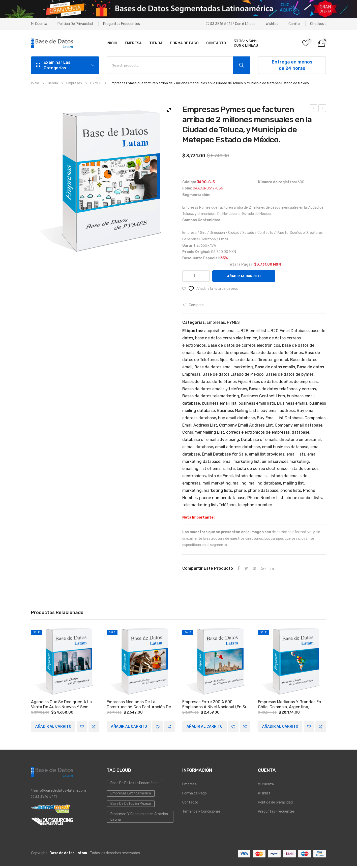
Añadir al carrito (244, 276)
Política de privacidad (75, 24)
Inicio (35, 83)
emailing (190, 468)
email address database (237, 446)
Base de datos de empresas (222, 352)
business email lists (257, 403)
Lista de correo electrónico (262, 468)
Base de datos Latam (68, 853)
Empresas (74, 83)
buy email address (277, 410)
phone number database (222, 497)
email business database (285, 446)
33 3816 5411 (45, 796)
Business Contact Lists (263, 396)
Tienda (52, 83)
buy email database (236, 417)
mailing (240, 483)
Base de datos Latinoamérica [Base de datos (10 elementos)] (134, 783)
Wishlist (272, 24)
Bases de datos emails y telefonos (214, 389)
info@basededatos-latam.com (60, 790)
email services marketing (285, 461)
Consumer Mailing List (203, 432)
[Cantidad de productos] (196, 276)
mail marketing (216, 483)
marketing (192, 490)
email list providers (266, 454)
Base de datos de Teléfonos (276, 352)
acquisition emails (221, 330)
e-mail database (197, 446)
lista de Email (220, 475)
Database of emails (259, 439)
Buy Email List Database (280, 417)
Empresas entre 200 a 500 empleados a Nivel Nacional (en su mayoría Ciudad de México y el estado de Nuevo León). (215, 704)
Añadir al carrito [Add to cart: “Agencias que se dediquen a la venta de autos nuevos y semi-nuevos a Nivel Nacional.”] (53, 726)
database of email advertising (210, 439)
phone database (263, 490)
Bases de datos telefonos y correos (282, 389)
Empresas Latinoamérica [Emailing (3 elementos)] (130, 793)
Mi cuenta (39, 24)
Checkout (318, 24)
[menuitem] (112, 43)
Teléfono (227, 504)
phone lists (290, 490)
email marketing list (241, 461)
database (300, 432)
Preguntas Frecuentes (121, 24)
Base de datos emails (275, 367)
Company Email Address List (246, 425)
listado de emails (250, 475)
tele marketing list (199, 504)
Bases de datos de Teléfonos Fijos (214, 381)
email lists (295, 454)
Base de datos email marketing (223, 367)
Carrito (294, 24)
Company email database (298, 425)
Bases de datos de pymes (289, 374)
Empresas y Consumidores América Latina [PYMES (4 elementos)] (139, 817)
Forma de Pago (194, 793)
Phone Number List (265, 497)
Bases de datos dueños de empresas (283, 381)
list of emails (212, 468)
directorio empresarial (300, 439)
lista (231, 468)
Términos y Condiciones (201, 811)
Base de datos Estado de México (232, 374)
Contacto (190, 802)
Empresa (189, 784)
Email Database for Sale (224, 454)
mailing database (265, 483)
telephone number (254, 504)
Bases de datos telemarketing (210, 396)
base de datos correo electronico (226, 338)
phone (240, 490)
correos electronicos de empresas (258, 432)
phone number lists (303, 497)
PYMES (95, 83)
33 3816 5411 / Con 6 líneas (230, 24)
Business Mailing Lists (237, 410)
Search (241, 65)
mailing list (293, 483)
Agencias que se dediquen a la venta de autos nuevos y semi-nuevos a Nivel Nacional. (61, 704)
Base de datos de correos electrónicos (244, 345)
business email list (219, 403)
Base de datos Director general (258, 359)
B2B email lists (255, 330)
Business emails (292, 403)
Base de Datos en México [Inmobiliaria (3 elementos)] (130, 803)
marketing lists (218, 490)
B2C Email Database (290, 330)
